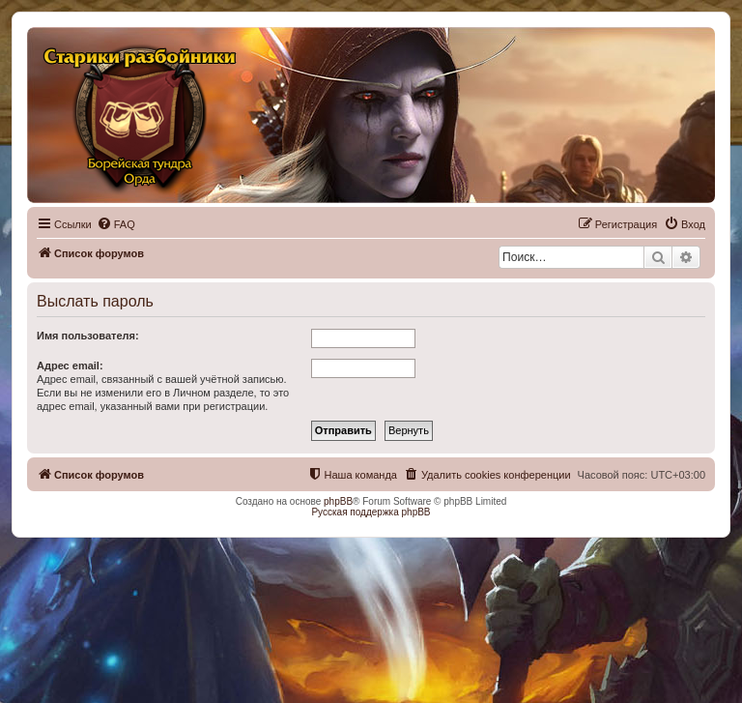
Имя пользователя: (88, 335)
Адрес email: (70, 365)
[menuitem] (116, 224)
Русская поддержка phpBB (370, 512)
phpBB (338, 501)
